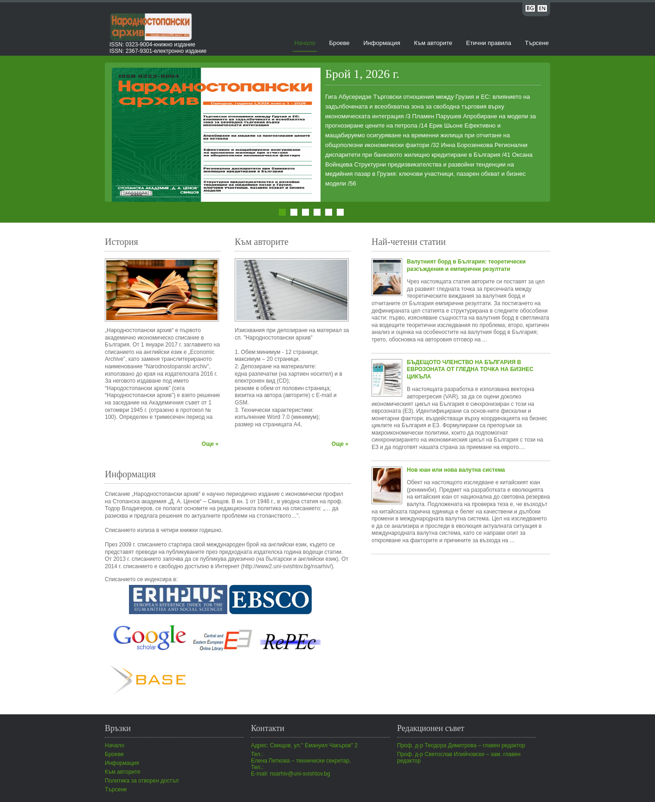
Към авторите (433, 42)
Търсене (537, 42)
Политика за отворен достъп (142, 780)
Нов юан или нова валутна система (456, 470)
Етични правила (488, 42)
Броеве (339, 42)
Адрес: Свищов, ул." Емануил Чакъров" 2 (304, 745)
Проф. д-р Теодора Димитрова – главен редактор (461, 745)
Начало (304, 42)
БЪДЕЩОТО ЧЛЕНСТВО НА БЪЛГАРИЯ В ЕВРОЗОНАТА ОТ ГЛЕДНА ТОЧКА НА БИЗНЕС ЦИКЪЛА (470, 369)
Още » (210, 444)
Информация (381, 42)
